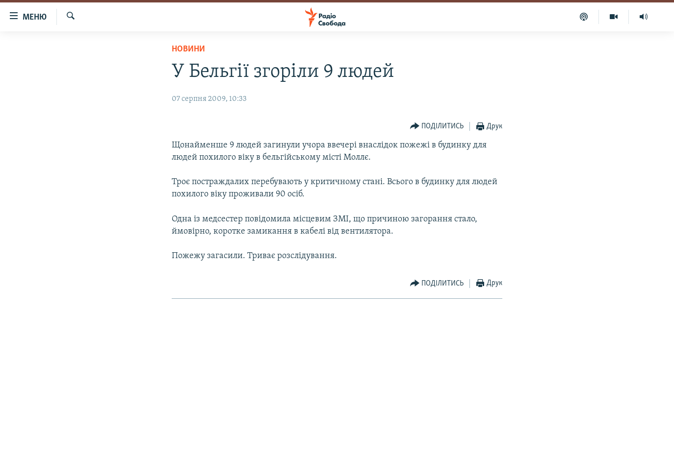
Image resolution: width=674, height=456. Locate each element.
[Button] (437, 126)
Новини (188, 49)
